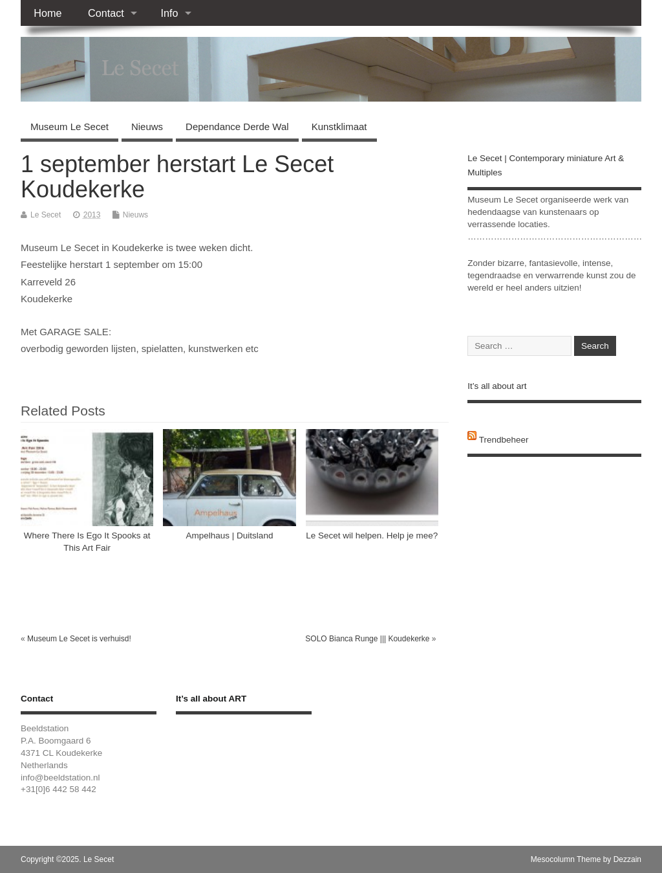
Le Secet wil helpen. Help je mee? (372, 535)
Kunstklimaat (339, 126)
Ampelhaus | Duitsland (229, 535)
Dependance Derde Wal (237, 126)
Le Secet (45, 214)
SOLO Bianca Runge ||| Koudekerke (367, 638)
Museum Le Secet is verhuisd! (79, 638)
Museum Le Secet (69, 126)
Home (47, 13)
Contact (106, 13)
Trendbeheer (504, 440)
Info (169, 13)
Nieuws (147, 126)
